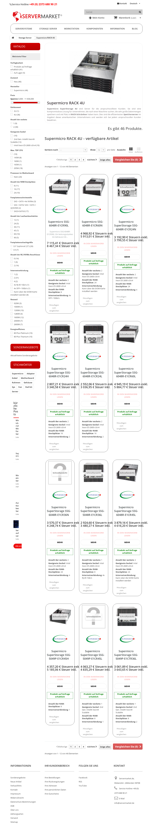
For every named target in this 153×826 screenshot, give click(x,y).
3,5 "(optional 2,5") (23, 246)
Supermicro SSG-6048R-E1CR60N (92, 223)
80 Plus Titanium (23, 336)
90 (16, 237)
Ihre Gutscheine (52, 793)
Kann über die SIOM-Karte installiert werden (23, 293)
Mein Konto (98, 17)
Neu (17, 81)
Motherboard (27, 378)
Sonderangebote (25, 347)
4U (17, 114)
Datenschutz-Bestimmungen (23, 801)
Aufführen (139, 150)
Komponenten (95, 28)
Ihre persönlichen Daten (55, 789)
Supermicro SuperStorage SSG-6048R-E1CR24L (92, 372)
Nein (18, 176)
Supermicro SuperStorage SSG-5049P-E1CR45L (92, 655)
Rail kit (28, 387)
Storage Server (48, 28)
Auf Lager (19, 72)
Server (15, 391)
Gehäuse (28, 382)
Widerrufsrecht (17, 797)
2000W (18, 320)
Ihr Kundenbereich (57, 765)
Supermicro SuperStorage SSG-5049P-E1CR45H (59, 655)
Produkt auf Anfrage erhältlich (21, 68)
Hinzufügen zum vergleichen (54, 308)
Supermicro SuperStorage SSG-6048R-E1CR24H (59, 372)
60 (17, 234)
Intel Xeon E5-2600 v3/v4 (26, 145)
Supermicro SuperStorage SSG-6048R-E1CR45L (126, 511)
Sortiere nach (51, 149)
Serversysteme (23, 28)
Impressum (15, 793)
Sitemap (14, 822)
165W (18, 164)
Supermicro (21, 90)
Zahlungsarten (16, 814)
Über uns (14, 810)
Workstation (71, 28)
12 (16, 220)
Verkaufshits (16, 785)
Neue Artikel (15, 781)
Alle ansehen (21, 546)
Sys (13, 387)
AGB (12, 805)
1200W (19, 310)
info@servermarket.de (124, 803)
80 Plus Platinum (23, 333)
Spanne (14, 98)
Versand (14, 818)
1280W (18, 313)
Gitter (131, 150)
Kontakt (123, 3)
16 (17, 189)
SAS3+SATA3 (21, 211)
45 (16, 230)
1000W (18, 306)
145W (18, 157)
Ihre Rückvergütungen (55, 781)
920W (18, 303)
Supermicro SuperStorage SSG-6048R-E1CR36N (59, 511)
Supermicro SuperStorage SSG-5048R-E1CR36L (92, 511)
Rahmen (16, 382)
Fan (20, 387)
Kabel (14, 378)
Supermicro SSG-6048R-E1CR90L (59, 223)
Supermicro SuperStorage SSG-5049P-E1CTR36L (126, 655)
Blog (135, 28)
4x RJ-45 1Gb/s (21, 284)
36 (17, 227)
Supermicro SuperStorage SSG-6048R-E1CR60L (126, 372)
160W (18, 161)
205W (18, 168)
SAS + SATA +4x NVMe (25, 201)
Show (92, 149)
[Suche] (140, 12)
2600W (18, 324)
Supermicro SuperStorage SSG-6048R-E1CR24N (126, 225)
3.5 (16, 249)
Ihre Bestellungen (52, 777)
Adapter (31, 373)
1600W (19, 317)
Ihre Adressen (51, 785)
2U (16, 111)
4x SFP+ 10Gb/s (22, 288)
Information (117, 28)
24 (17, 192)
